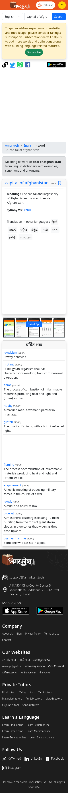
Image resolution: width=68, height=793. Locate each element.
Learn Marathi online (39, 731)
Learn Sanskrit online (42, 737)
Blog (19, 633)
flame (8, 385)
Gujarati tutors (10, 705)
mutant (9, 364)
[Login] (62, 5)
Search (58, 17)
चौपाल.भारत (44, 672)
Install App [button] (34, 324)
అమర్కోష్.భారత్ (41, 660)
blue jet (9, 513)
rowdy (8, 501)
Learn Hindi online (12, 725)
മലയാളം (26, 237)
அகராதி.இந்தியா (11, 666)
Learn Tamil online (12, 731)
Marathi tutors (54, 698)
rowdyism (10, 352)
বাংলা (55, 230)
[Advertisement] (34, 104)
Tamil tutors (45, 692)
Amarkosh (12, 145)
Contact (6, 640)
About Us (7, 633)
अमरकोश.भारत (9, 660)
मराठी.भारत (24, 660)
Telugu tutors (27, 692)
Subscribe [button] (34, 52)
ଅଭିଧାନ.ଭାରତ (9, 672)
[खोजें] (38, 16)
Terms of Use (51, 633)
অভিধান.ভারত (28, 672)
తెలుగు (13, 230)
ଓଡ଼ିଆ (23, 230)
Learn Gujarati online (14, 737)
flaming (9, 465)
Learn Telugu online (38, 725)
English (28, 145)
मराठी (45, 230)
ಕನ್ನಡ (34, 230)
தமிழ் (12, 237)
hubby (8, 406)
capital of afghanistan (27, 183)
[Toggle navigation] (6, 5)
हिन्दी (54, 222)
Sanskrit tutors (30, 705)
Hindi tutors (9, 692)
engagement (12, 485)
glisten (8, 422)
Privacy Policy (32, 633)
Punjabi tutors (34, 698)
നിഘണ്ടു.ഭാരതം (34, 666)
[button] (7, 327)
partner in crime (15, 538)
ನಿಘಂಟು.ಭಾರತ (56, 666)
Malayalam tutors (12, 698)
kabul (27, 210)
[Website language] (45, 5)
